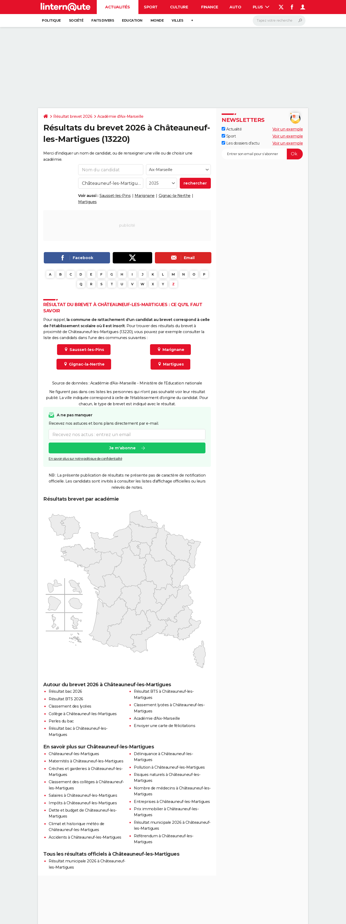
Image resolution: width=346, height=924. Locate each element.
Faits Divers (102, 20)
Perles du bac (61, 721)
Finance (209, 7)
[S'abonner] (262, 154)
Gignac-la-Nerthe (175, 195)
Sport (151, 7)
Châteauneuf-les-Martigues (74, 753)
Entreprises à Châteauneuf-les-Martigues (172, 801)
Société (76, 20)
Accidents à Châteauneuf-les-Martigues (85, 837)
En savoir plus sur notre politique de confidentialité (85, 459)
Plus (261, 7)
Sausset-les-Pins (115, 195)
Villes (177, 20)
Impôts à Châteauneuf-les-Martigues (83, 803)
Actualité (232, 129)
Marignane (145, 195)
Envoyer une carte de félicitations (164, 725)
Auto (235, 7)
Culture (179, 7)
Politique (51, 20)
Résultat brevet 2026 (72, 116)
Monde (157, 20)
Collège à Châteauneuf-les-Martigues (83, 713)
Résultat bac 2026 (65, 691)
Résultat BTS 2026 (66, 699)
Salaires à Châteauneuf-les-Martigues (83, 795)
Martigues (87, 201)
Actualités (117, 7)
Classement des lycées (70, 706)
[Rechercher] (279, 20)
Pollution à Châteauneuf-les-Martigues (169, 767)
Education (132, 20)
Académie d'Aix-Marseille (120, 116)
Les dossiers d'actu (240, 143)
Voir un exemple (287, 129)
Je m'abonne (122, 448)
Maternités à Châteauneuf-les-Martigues (86, 761)
